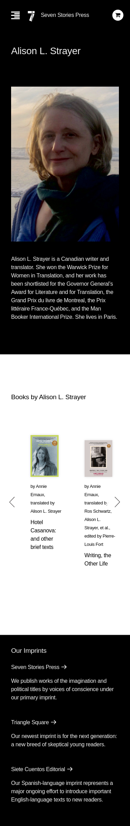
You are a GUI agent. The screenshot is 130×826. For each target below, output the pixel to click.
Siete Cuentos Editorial (38, 769)
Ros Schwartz (98, 511)
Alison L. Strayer (46, 511)
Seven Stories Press (65, 15)
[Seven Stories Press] (31, 16)
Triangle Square (30, 722)
